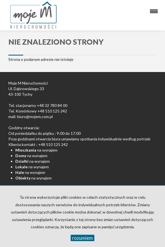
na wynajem (36, 150)
